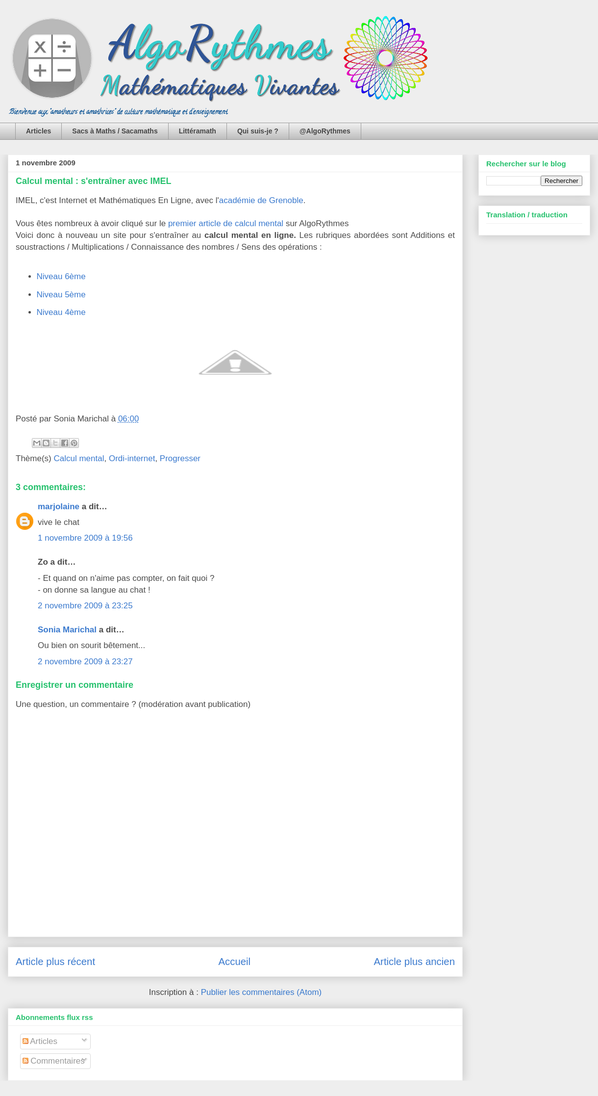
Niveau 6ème (61, 276)
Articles (38, 131)
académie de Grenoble (261, 200)
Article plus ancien (414, 961)
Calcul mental (78, 458)
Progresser (180, 458)
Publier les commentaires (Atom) (261, 992)
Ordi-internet (132, 458)
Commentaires (54, 1061)
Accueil (234, 961)
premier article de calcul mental (225, 223)
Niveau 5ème (61, 294)
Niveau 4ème (61, 312)
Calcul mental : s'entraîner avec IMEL (93, 181)
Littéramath (197, 131)
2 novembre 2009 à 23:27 (85, 661)
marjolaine (58, 506)
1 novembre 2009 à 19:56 (85, 538)
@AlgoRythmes (324, 131)
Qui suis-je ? (257, 131)
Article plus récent (55, 961)
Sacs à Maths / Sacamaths (114, 131)
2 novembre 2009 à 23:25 (85, 605)
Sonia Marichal (67, 629)
